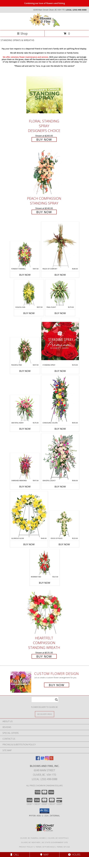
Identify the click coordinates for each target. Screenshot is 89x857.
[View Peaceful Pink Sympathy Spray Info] (24, 350)
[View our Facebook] (38, 759)
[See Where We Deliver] (44, 714)
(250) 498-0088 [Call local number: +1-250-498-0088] (79, 9)
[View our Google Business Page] (42, 759)
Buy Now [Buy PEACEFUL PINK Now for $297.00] (25, 371)
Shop (22, 33)
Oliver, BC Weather (30, 842)
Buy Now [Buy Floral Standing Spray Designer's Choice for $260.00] (44, 139)
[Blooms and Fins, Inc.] (44, 27)
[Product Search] (45, 699)
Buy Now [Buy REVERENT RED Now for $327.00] (44, 582)
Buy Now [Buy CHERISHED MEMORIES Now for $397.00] (25, 486)
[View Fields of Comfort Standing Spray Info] (60, 245)
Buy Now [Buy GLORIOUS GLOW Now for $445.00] (29, 544)
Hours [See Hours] (74, 854)
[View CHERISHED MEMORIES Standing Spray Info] (24, 466)
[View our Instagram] (47, 759)
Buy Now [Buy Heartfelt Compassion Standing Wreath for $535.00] (44, 656)
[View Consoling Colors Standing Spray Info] (60, 399)
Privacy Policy (26, 847)
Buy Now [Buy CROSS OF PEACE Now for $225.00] (64, 544)
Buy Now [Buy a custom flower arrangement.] (56, 685)
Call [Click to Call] (15, 854)
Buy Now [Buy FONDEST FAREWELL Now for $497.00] (25, 274)
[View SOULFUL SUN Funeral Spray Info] (28, 293)
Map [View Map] (44, 854)
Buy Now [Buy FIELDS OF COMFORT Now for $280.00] (60, 274)
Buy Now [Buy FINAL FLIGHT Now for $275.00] (60, 313)
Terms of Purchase (45, 847)
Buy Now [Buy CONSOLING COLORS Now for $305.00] (60, 428)
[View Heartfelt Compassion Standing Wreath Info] (44, 611)
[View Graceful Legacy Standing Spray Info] (60, 456)
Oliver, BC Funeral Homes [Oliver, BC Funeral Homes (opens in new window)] (33, 838)
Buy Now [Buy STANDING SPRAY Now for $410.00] (60, 371)
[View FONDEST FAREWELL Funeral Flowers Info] (24, 254)
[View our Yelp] (51, 759)
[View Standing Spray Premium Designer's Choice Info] (60, 341)
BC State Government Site (55, 842)
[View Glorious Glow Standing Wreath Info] (29, 514)
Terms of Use (63, 847)
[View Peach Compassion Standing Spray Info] (44, 172)
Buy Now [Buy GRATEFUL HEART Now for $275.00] (25, 428)
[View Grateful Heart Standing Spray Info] (24, 408)
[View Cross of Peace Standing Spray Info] (64, 524)
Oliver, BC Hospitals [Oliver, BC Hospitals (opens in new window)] (58, 838)
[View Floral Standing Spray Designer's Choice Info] (44, 95)
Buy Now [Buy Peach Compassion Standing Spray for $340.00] (44, 212)
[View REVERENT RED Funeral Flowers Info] (44, 562)
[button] (44, 810)
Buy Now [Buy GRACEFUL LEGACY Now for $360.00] (60, 486)
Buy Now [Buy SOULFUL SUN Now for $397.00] (29, 313)
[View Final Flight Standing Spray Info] (60, 293)
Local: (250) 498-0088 (44, 779)
